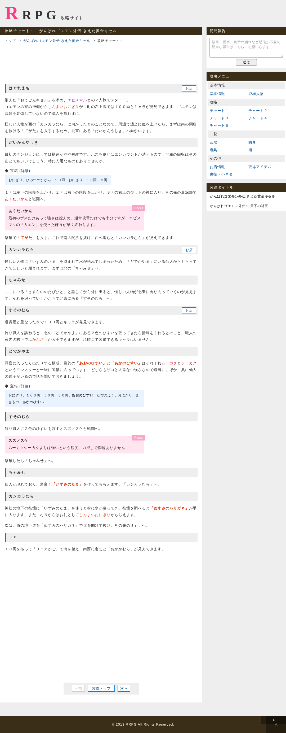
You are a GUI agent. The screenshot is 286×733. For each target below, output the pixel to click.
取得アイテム (259, 167)
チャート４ (257, 118)
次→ (124, 688)
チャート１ (219, 110)
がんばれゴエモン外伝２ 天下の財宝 (239, 206)
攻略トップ (101, 688)
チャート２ (257, 110)
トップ (10, 41)
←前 (78, 688)
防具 (252, 142)
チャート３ (219, 118)
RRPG (32, 13)
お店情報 (217, 167)
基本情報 (217, 93)
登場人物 (256, 93)
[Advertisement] (101, 63)
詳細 (25, 171)
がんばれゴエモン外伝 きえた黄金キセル (56, 41)
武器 (213, 142)
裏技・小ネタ (221, 174)
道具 (213, 150)
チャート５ (219, 125)
